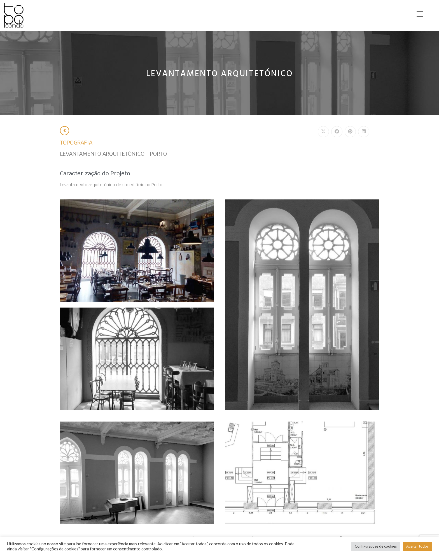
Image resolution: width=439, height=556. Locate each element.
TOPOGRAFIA (76, 142)
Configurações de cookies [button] (376, 546)
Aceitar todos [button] (417, 546)
